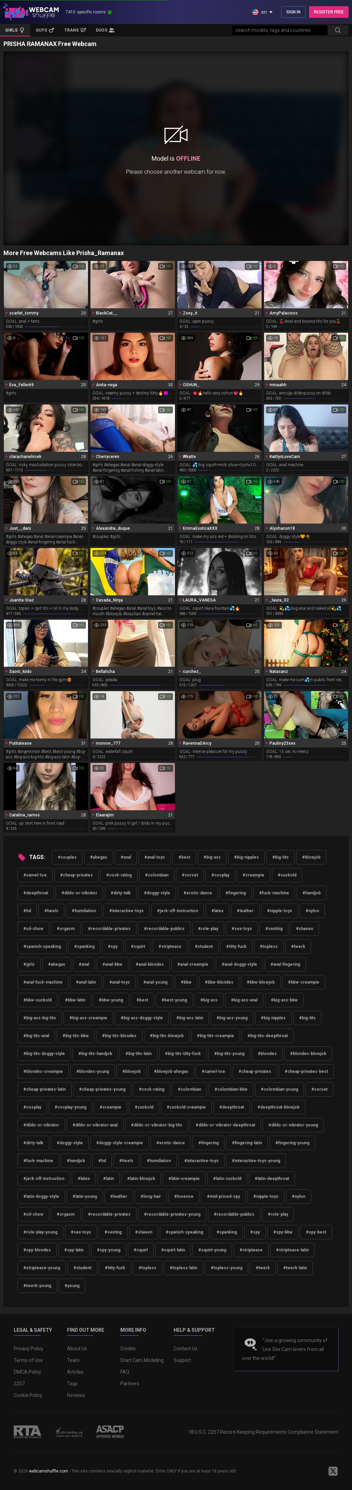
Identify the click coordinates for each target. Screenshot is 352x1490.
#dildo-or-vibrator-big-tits (156, 1125)
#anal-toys (154, 857)
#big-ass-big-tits (39, 1018)
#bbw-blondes (219, 982)
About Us (77, 1348)
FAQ (124, 1371)
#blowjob (311, 857)
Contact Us (185, 1348)
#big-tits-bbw (76, 1035)
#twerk (298, 946)
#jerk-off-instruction (177, 910)
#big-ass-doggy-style (142, 1018)
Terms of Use (28, 1360)
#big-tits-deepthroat (268, 1035)
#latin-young (85, 1196)
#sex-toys (242, 928)
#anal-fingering (285, 964)
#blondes (267, 1053)
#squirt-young (212, 1250)
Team (73, 1360)
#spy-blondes (37, 1250)
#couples (67, 857)
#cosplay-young (70, 1107)
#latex (217, 910)
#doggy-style (157, 893)
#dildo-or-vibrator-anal (95, 1125)
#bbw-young (111, 1000)
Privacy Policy (28, 1348)
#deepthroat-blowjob (278, 1107)
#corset (190, 875)
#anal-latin (86, 982)
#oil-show (33, 928)
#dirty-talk (121, 893)
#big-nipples (246, 857)
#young (72, 1285)
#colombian (156, 875)
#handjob (311, 893)
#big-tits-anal (36, 1035)
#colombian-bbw (231, 1089)
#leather (245, 910)
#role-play (208, 928)
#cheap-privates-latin (44, 1089)
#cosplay (220, 875)
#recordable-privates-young (172, 1214)
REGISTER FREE (329, 12)
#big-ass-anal (244, 1000)
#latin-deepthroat (272, 1178)
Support (182, 1360)
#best (184, 857)
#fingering (236, 893)
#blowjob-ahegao (171, 1071)
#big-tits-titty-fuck (183, 1053)
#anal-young (155, 982)
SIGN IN (293, 12)
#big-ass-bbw (284, 1000)
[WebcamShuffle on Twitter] (333, 1471)
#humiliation (84, 910)
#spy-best (316, 1232)
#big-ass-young (232, 1018)
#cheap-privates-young (102, 1089)
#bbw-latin (75, 1000)
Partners (129, 1383)
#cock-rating (119, 875)
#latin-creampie (184, 1178)
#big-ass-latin (189, 1018)
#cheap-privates (76, 875)
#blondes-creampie (43, 1071)
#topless (269, 946)
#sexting (274, 928)
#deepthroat (35, 893)
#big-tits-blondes (119, 1035)
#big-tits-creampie (215, 1035)
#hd (27, 910)
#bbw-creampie (303, 982)
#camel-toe (35, 875)
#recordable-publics (164, 928)
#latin (108, 1178)
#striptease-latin (292, 1250)
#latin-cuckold (227, 1178)
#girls (29, 964)
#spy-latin (74, 1250)
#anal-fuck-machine (43, 982)
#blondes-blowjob (308, 1053)
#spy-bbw (283, 1232)
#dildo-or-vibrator (79, 893)
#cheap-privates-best (306, 1071)
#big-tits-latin (138, 1053)
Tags (72, 1383)
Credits (128, 1348)
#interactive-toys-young (256, 1160)
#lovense (184, 1196)
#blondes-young (92, 1071)
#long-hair (151, 1196)
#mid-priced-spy (223, 1196)
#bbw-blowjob (261, 982)
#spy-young (108, 1250)
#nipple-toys (279, 910)
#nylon (312, 910)
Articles (75, 1371)
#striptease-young (41, 1267)
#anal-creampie (192, 964)
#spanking (84, 946)
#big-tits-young (229, 1053)
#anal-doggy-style (239, 964)
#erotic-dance (198, 893)
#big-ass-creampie (88, 1018)
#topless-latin (183, 1267)
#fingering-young (292, 1143)
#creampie (253, 875)
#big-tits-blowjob (167, 1035)
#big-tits (280, 857)
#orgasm (66, 928)
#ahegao (98, 857)
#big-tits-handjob (95, 1053)
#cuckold (287, 875)
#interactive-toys (126, 910)
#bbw (186, 982)
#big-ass (212, 857)
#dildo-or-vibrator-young (293, 1125)
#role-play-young (40, 1232)
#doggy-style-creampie (119, 1143)
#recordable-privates (109, 928)
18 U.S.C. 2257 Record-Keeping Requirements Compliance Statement (263, 1432)
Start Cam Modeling (142, 1360)
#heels (51, 910)
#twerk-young (37, 1285)
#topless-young (226, 1267)
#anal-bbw (112, 964)
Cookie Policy (28, 1395)
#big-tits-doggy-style (44, 1053)
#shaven (304, 928)
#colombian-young (279, 1089)
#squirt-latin (173, 1250)
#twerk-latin (295, 1267)
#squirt (138, 946)
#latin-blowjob (141, 1178)
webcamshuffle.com (48, 1471)
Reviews (76, 1395)
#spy (113, 946)
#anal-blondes (150, 964)
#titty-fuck (236, 946)
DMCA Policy (27, 1371)
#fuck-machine (274, 893)
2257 (19, 1383)
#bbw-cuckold (37, 1000)
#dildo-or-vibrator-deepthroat (225, 1125)
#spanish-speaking (42, 946)
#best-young (174, 1000)
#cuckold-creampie (186, 1107)
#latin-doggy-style (41, 1196)
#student (204, 946)
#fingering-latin (247, 1143)
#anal (126, 857)
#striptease (170, 946)
